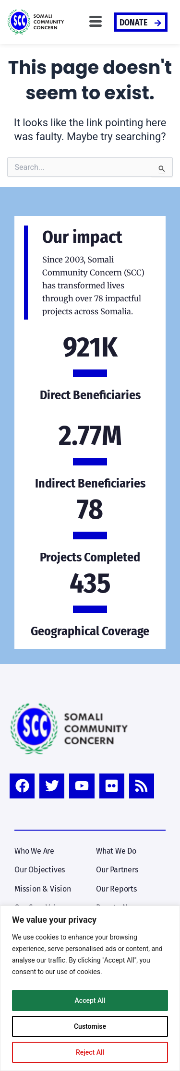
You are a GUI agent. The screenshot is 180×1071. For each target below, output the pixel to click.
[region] (90, 988)
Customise (90, 1026)
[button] (95, 22)
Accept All (90, 1000)
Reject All (90, 1052)
